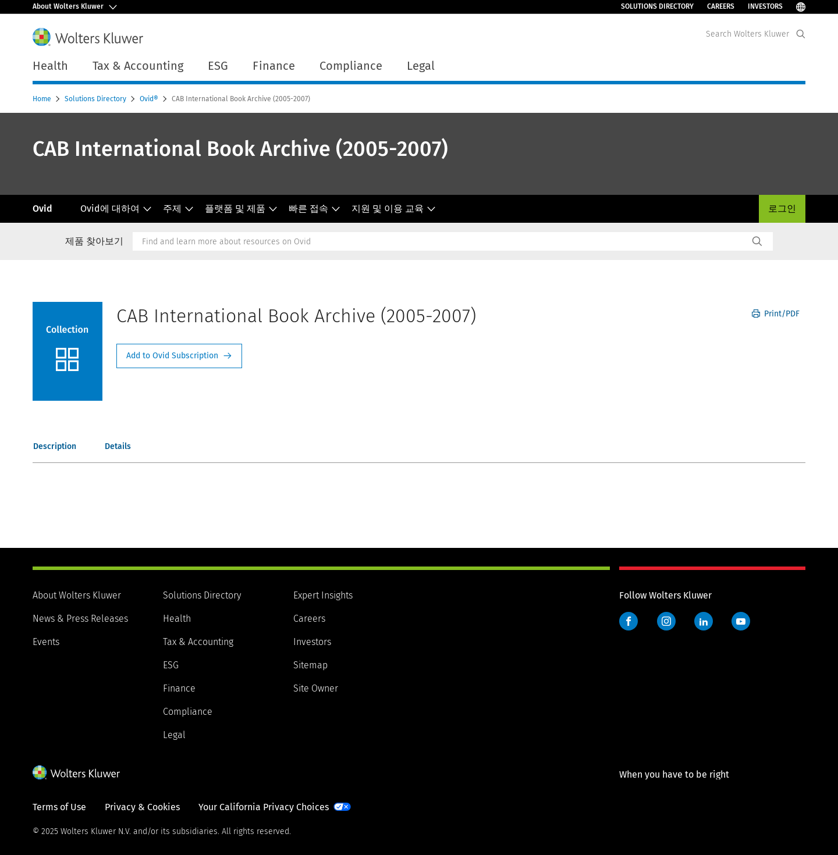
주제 (178, 208)
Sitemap (310, 665)
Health (177, 618)
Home (43, 99)
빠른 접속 (314, 208)
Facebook (628, 621)
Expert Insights (323, 595)
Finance (179, 688)
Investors (765, 6)
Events (46, 641)
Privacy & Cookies (142, 807)
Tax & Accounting (198, 641)
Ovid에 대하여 (116, 208)
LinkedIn (703, 621)
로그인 (782, 208)
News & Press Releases (80, 618)
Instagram (666, 621)
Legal (421, 66)
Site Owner (315, 688)
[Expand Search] (800, 34)
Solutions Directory (657, 6)
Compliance (187, 711)
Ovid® (150, 99)
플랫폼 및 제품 (241, 208)
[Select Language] (800, 7)
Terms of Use (59, 807)
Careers (720, 6)
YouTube (741, 621)
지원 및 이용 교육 (393, 208)
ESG (171, 665)
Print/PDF (776, 314)
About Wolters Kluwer (77, 595)
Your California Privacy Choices (263, 807)
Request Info (179, 356)
